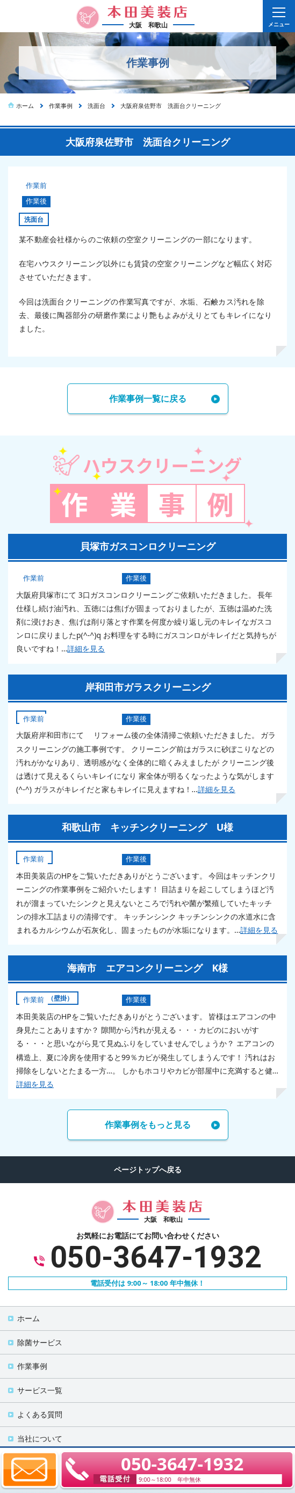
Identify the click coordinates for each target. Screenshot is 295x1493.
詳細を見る (86, 648)
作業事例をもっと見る (148, 1124)
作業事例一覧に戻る (147, 398)
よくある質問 (39, 1414)
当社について (39, 1438)
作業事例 (32, 1366)
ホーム (28, 1318)
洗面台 (34, 219)
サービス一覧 (39, 1390)
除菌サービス (39, 1342)
